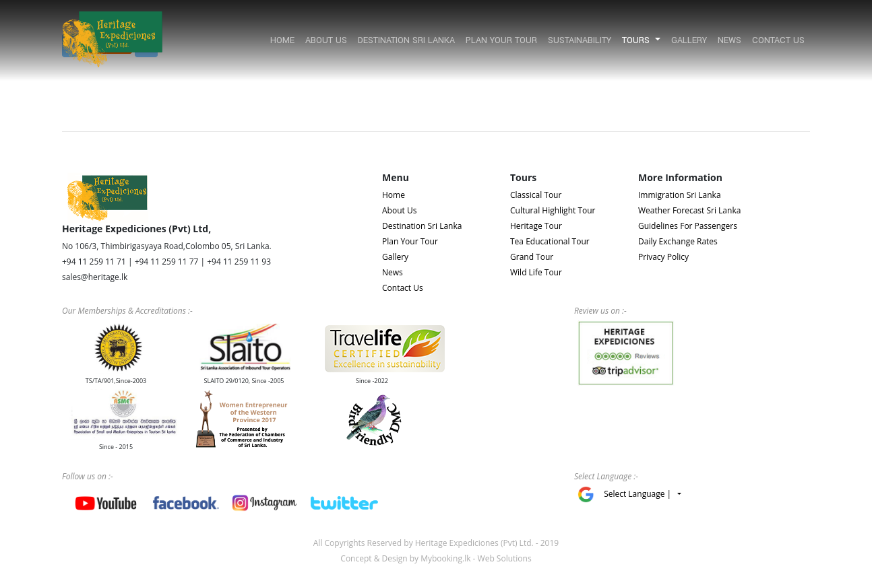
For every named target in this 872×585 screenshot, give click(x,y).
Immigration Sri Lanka (679, 195)
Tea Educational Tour (550, 241)
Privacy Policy (663, 257)
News (729, 40)
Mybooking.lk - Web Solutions (476, 558)
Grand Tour (531, 257)
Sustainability (579, 40)
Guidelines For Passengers (687, 226)
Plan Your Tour (501, 40)
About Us (326, 40)
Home (282, 40)
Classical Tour (535, 195)
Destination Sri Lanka (406, 40)
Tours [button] (637, 40)
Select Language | (639, 494)
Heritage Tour (536, 226)
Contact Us (778, 40)
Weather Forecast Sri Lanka (689, 210)
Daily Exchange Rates (678, 241)
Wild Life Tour (536, 272)
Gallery (689, 40)
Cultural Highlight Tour (552, 210)
